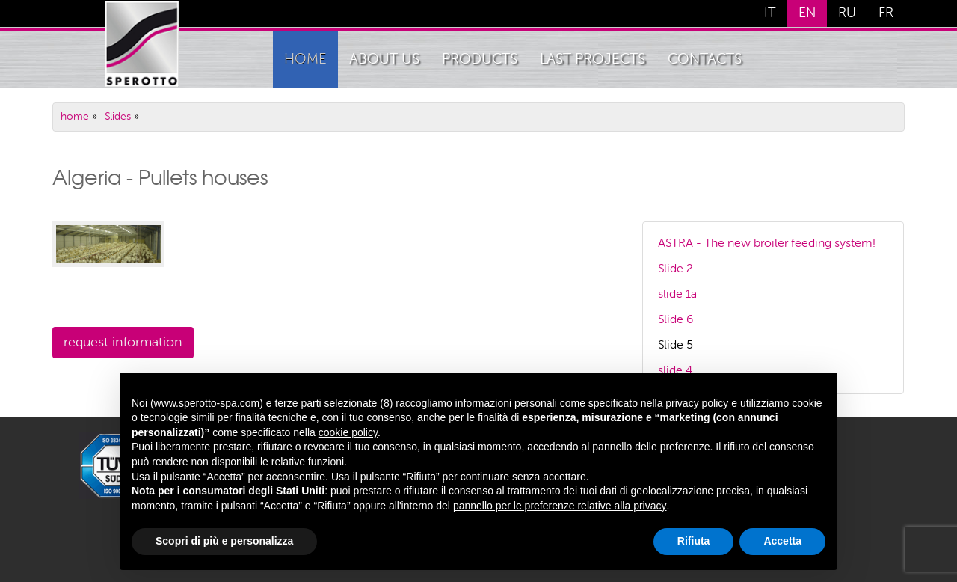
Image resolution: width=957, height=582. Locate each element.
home (305, 59)
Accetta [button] (782, 541)
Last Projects (592, 59)
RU (847, 13)
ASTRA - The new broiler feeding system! (767, 244)
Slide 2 (675, 269)
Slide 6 (675, 320)
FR (885, 13)
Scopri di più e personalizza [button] (224, 541)
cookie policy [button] (348, 432)
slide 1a (677, 295)
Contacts (705, 59)
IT (770, 13)
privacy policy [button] (696, 403)
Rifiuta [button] (693, 541)
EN (807, 13)
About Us (384, 59)
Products (479, 59)
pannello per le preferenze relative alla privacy (560, 506)
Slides (118, 116)
